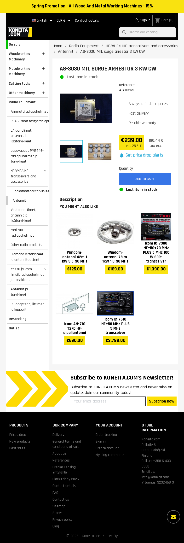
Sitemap (58, 506)
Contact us (60, 499)
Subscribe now (161, 401)
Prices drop (17, 434)
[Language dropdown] (43, 20)
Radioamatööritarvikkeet (30, 191)
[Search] (147, 32)
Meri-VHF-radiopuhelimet (22, 233)
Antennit (19, 200)
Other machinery (22, 92)
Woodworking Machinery (19, 56)
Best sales (17, 448)
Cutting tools (19, 83)
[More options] (173, 517)
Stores (57, 512)
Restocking (17, 318)
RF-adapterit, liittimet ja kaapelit (27, 307)
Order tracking (106, 434)
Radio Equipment (22, 102)
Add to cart (145, 179)
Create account (107, 448)
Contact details (87, 20)
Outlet (14, 328)
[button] (141, 155)
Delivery (58, 434)
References (61, 460)
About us (59, 453)
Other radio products (26, 244)
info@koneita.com (155, 477)
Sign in (101, 441)
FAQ (55, 492)
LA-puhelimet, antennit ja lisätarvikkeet (21, 136)
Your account (109, 425)
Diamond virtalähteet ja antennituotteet (27, 257)
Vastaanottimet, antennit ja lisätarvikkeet (23, 215)
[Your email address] (108, 401)
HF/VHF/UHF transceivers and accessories (23, 176)
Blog (55, 526)
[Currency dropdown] (64, 20)
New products (19, 441)
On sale (14, 44)
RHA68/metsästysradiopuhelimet (29, 121)
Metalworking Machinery (19, 71)
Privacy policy (62, 519)
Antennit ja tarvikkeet (19, 292)
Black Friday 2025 (65, 479)
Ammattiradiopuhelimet (29, 111)
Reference (127, 84)
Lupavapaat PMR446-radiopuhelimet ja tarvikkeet (27, 156)
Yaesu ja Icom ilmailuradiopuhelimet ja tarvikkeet (27, 274)
